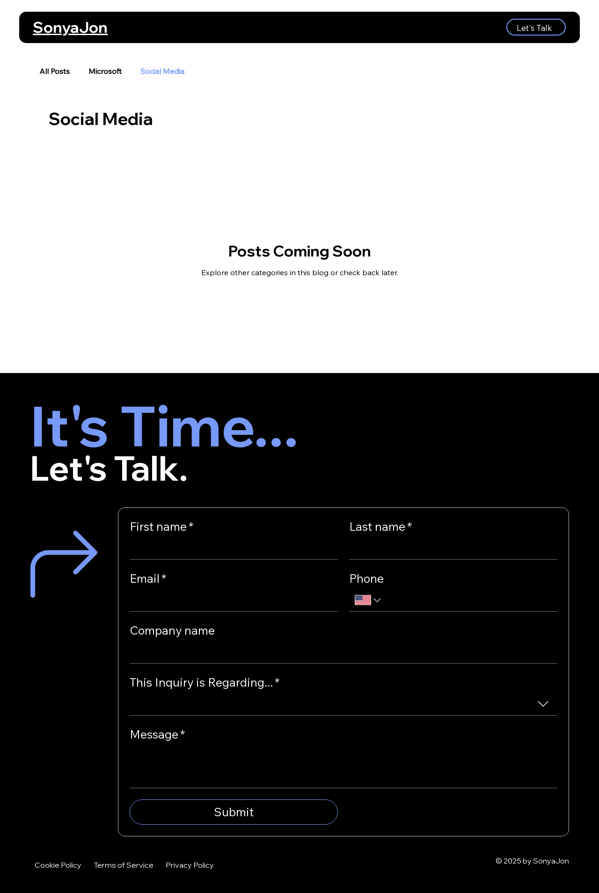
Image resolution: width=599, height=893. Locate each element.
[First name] (231, 548)
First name (162, 526)
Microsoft (105, 71)
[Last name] (450, 548)
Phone (366, 578)
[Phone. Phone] (467, 600)
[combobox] (343, 704)
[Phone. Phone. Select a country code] (369, 600)
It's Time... (164, 425)
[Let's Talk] (536, 27)
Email (148, 578)
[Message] (343, 766)
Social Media (162, 71)
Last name (380, 526)
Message (157, 734)
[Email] (231, 600)
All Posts (54, 71)
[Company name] (341, 652)
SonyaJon (70, 27)
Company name (172, 630)
